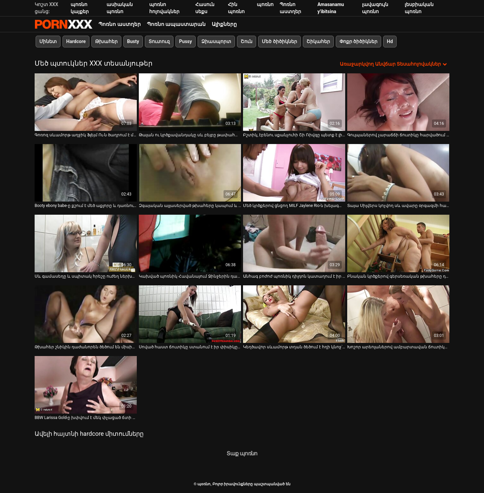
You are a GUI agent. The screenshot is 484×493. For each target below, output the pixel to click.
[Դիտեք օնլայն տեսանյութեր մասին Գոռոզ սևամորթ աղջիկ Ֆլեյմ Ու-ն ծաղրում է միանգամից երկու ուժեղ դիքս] (86, 102)
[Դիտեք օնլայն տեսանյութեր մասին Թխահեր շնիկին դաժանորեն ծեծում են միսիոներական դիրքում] (86, 314)
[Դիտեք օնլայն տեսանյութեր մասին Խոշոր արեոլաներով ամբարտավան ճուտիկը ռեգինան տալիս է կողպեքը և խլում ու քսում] (398, 314)
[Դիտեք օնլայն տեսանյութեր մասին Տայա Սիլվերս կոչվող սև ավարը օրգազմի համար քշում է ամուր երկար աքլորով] (398, 173)
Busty (133, 41)
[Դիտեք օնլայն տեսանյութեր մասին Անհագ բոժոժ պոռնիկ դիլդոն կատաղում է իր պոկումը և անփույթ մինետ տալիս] (294, 243)
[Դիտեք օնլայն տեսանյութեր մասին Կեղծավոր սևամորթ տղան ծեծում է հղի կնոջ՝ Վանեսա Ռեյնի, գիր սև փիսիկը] (294, 314)
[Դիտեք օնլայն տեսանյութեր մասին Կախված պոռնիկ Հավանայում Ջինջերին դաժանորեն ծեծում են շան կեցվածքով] (190, 243)
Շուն (246, 41)
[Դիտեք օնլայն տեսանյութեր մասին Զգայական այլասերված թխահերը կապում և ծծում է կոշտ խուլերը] (190, 173)
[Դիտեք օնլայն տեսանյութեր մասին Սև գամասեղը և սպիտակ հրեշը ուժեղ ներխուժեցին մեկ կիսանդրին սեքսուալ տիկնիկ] (86, 243)
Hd (390, 41)
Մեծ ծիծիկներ (279, 41)
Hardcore (76, 41)
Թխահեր (106, 41)
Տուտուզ (159, 41)
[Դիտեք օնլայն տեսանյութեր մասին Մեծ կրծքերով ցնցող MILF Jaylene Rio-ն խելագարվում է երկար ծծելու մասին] (294, 173)
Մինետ (48, 41)
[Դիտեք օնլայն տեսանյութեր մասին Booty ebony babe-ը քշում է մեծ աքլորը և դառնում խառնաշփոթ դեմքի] (86, 173)
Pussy (185, 41)
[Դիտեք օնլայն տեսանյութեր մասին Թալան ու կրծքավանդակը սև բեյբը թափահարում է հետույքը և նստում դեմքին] (190, 102)
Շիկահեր (318, 41)
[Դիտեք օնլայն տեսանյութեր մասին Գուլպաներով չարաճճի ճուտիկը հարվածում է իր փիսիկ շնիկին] (398, 102)
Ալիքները (224, 24)
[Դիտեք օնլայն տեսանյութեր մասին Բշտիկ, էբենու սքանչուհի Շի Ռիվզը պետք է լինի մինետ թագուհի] (294, 102)
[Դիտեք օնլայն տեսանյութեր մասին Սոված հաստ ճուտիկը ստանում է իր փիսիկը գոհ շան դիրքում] (190, 314)
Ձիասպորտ (216, 41)
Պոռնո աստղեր (119, 24)
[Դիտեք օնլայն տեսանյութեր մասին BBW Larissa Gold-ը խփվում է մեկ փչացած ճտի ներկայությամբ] (86, 385)
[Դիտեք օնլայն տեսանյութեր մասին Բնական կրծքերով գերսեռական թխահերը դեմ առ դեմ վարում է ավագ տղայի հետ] (398, 243)
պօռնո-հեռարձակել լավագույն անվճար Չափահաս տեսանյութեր (63, 24)
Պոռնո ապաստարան (176, 24)
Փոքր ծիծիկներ (358, 41)
